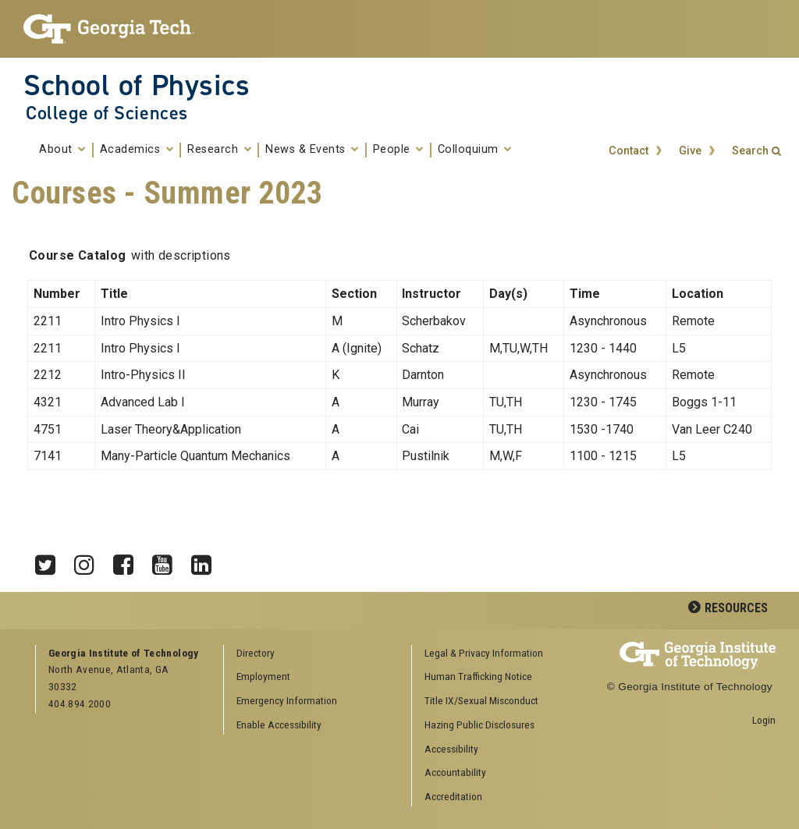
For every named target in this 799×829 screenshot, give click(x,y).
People (398, 149)
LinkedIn (206, 560)
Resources (736, 607)
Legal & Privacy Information (483, 653)
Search (750, 151)
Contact (628, 151)
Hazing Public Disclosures (479, 724)
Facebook (128, 560)
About (62, 149)
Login (764, 720)
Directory (255, 653)
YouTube (167, 560)
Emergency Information (286, 700)
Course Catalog (77, 255)
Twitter (50, 560)
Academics (137, 149)
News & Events (312, 149)
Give (690, 151)
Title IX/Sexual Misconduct (481, 700)
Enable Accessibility (278, 724)
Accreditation (453, 796)
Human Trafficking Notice (478, 676)
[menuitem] (500, 654)
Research (219, 149)
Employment (263, 676)
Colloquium (475, 149)
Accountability (455, 772)
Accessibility (451, 748)
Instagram (89, 560)
